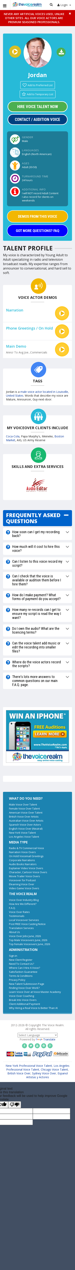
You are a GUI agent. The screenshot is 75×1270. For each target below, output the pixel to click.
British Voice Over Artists (24, 816)
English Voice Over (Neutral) (25, 828)
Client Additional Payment (24, 1004)
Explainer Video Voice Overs (26, 868)
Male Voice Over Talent (23, 804)
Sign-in (13, 956)
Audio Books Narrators (23, 864)
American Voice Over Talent (25, 812)
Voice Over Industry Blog (24, 900)
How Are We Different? (22, 904)
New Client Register (20, 960)
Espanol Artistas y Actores (47, 1075)
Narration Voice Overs (22, 852)
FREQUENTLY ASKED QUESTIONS (33, 518)
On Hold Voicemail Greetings (26, 856)
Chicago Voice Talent (54, 1069)
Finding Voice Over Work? (24, 988)
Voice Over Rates (19, 912)
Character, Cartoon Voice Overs (28, 872)
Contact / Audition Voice (37, 119)
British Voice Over (18, 1073)
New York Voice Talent (22, 832)
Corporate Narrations (22, 860)
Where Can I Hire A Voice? (24, 968)
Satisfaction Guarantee (23, 972)
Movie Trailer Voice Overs (24, 876)
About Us (14, 932)
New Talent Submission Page (26, 984)
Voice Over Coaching (21, 996)
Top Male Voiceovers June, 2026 (28, 940)
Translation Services (21, 928)
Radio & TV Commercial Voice (26, 848)
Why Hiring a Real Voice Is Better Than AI (33, 1008)
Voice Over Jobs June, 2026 (25, 936)
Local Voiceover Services (24, 920)
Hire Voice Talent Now (37, 106)
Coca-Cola (12, 436)
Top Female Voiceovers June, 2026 (29, 944)
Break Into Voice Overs (23, 1000)
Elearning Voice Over (21, 884)
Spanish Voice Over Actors (25, 824)
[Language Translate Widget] (38, 1035)
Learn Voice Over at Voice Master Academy (35, 992)
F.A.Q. (12, 908)
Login (64, 5)
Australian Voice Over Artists (26, 820)
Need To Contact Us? (21, 964)
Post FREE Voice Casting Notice (27, 924)
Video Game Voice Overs (24, 888)
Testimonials (16, 916)
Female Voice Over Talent (24, 808)
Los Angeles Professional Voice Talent (37, 1067)
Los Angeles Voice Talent (24, 836)
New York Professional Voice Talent (29, 1066)
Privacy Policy (17, 980)
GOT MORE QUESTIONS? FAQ (37, 230)
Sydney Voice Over (44, 1073)
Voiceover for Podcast (22, 880)
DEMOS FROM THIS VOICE (37, 216)
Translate (45, 1039)
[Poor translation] (14, 1104)
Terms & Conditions (21, 976)
